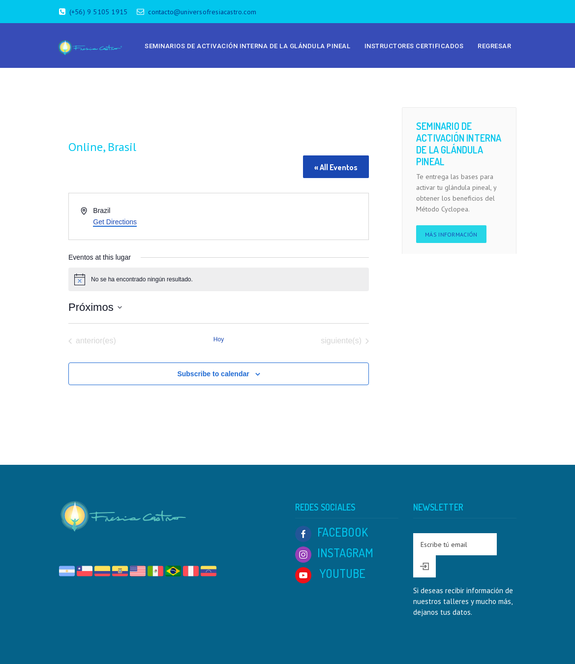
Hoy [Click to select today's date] (218, 339)
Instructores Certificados (414, 46)
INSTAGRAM (334, 552)
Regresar (494, 46)
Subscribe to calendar (213, 374)
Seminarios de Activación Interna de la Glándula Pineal (247, 46)
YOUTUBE (330, 573)
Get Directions (115, 222)
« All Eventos (336, 167)
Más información (451, 234)
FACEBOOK (331, 532)
